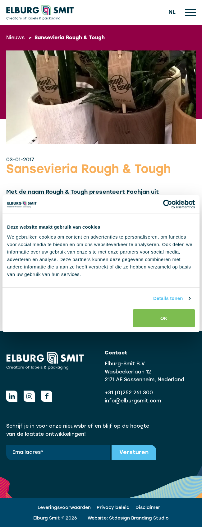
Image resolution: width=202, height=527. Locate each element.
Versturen (134, 453)
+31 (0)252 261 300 (129, 393)
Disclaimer (147, 508)
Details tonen (168, 298)
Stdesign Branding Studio (139, 518)
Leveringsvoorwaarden (64, 508)
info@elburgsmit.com (133, 401)
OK (164, 317)
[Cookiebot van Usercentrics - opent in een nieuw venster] (167, 204)
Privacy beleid (113, 508)
